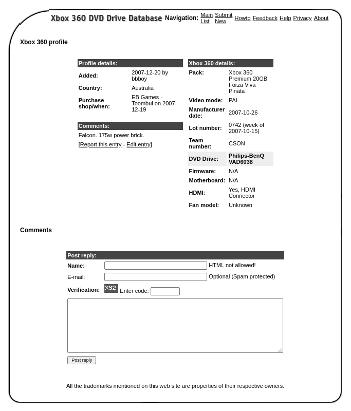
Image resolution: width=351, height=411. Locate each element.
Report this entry (101, 144)
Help (285, 18)
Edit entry (138, 144)
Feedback (265, 18)
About (321, 18)
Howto (242, 18)
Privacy (302, 18)
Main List (206, 18)
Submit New (223, 18)
